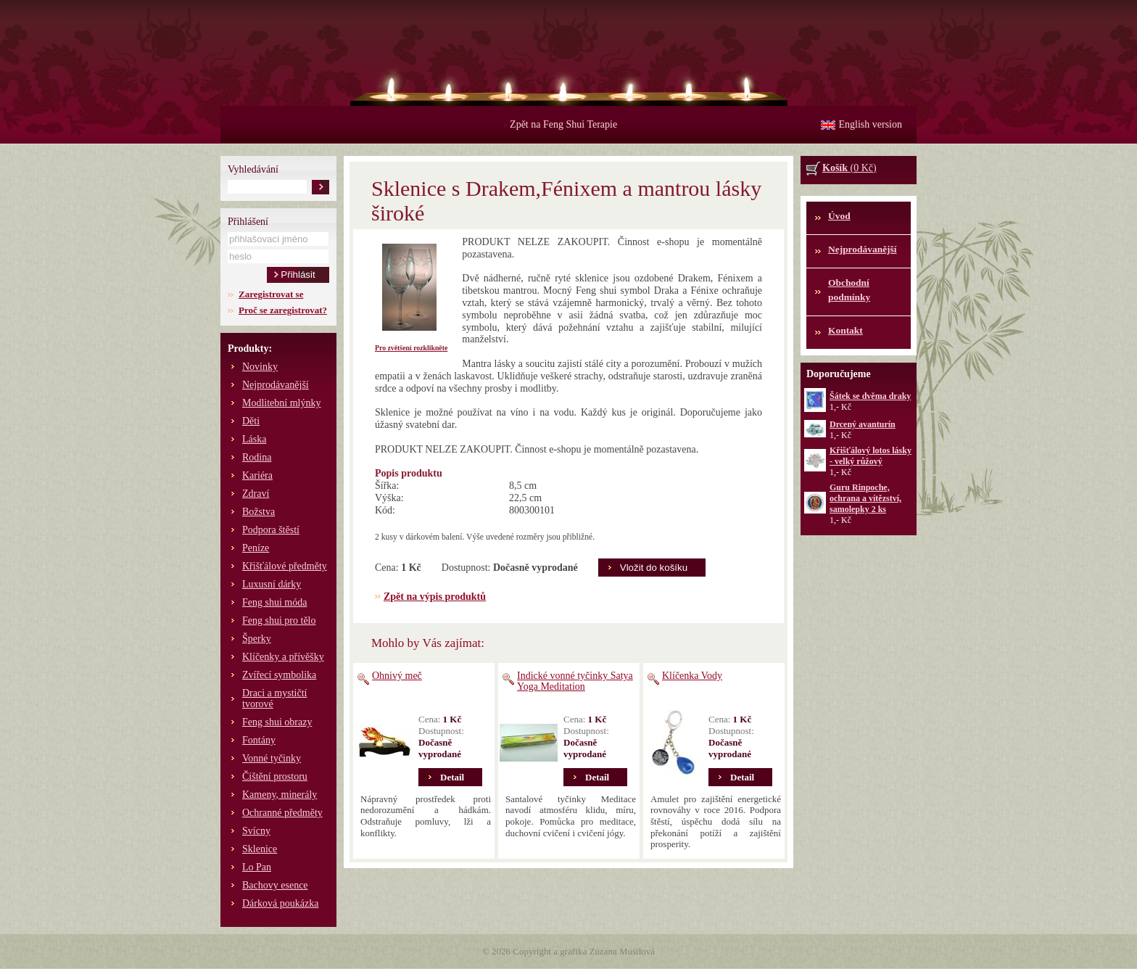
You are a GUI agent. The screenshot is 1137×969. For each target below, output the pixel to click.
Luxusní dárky (271, 584)
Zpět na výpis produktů (435, 596)
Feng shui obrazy (277, 722)
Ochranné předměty (282, 812)
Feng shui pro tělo (279, 620)
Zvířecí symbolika (279, 674)
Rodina (256, 457)
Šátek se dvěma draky (870, 396)
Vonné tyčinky (271, 758)
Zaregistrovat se (271, 294)
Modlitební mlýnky (281, 402)
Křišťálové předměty (284, 566)
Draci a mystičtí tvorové (274, 698)
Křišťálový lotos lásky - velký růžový (870, 455)
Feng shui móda (274, 602)
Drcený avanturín (863, 424)
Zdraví (255, 493)
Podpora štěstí (270, 529)
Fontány (259, 740)
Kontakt (845, 330)
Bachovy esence (275, 885)
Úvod (839, 215)
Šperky (256, 638)
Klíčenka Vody (692, 675)
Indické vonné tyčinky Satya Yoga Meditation (575, 681)
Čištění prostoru (274, 776)
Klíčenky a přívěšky (283, 656)
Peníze (255, 548)
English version (871, 124)
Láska (254, 439)
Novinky (260, 366)
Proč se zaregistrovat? (283, 310)
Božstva (258, 511)
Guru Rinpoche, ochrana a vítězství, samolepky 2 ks (865, 498)
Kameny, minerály (279, 794)
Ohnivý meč (397, 675)
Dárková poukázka (280, 903)
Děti (251, 421)
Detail (452, 777)
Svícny (256, 830)
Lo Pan (256, 867)
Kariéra (257, 475)
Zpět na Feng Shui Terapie (560, 124)
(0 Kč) (849, 167)
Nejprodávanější (275, 384)
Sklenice (259, 849)
